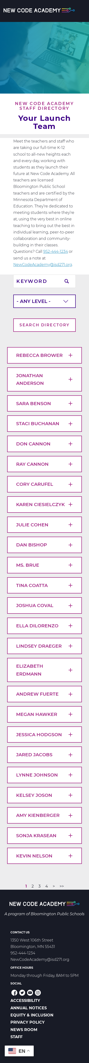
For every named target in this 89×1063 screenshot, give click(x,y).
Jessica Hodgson (44, 734)
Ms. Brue (44, 565)
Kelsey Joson (44, 795)
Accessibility (25, 1000)
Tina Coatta (44, 585)
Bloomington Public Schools (57, 914)
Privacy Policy (27, 1022)
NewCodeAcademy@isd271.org (42, 264)
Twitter (22, 993)
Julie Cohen (44, 525)
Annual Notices (28, 1008)
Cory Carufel (44, 484)
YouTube (30, 993)
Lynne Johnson (44, 775)
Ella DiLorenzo (44, 626)
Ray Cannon (44, 464)
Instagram (38, 993)
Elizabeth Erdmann (44, 670)
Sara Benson (44, 403)
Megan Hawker (44, 714)
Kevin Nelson (44, 856)
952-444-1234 (55, 251)
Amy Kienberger (44, 815)
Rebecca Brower (44, 355)
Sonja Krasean (44, 835)
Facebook (14, 993)
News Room (23, 1029)
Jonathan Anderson (44, 379)
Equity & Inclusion (31, 1015)
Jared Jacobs (44, 754)
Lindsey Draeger (44, 646)
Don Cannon (44, 444)
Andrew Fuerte (44, 694)
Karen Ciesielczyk (44, 504)
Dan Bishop (44, 545)
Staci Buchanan (44, 423)
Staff (16, 1037)
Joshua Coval (44, 605)
